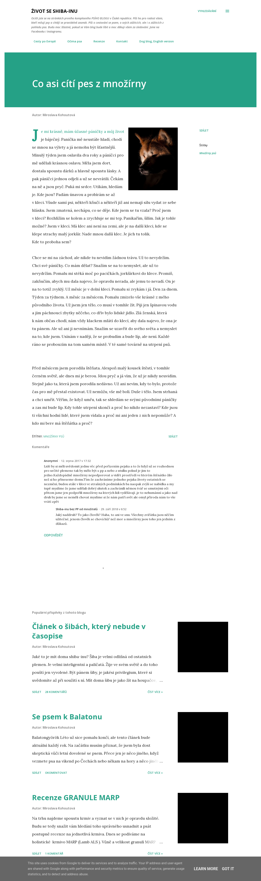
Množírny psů (207, 153)
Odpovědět (53, 535)
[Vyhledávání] (207, 11)
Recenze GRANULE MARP (76, 797)
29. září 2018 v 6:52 (113, 509)
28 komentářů (56, 692)
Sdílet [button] (204, 130)
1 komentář (54, 853)
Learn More (206, 868)
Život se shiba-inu (54, 11)
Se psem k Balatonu (67, 717)
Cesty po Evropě (42, 41)
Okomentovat (56, 773)
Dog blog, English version (154, 41)
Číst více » (155, 692)
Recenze (96, 41)
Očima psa (72, 41)
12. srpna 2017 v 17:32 (76, 461)
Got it (228, 868)
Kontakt (119, 41)
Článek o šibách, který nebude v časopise (88, 631)
